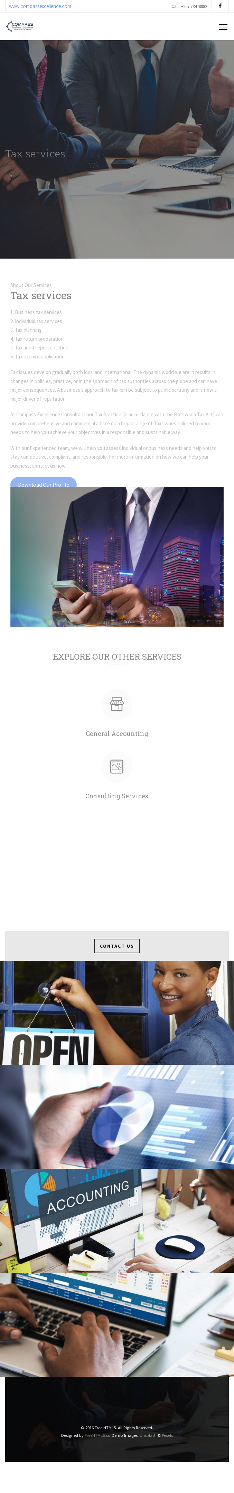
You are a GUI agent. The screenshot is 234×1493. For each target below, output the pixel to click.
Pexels (167, 1435)
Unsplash (148, 1435)
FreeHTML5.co (98, 1435)
